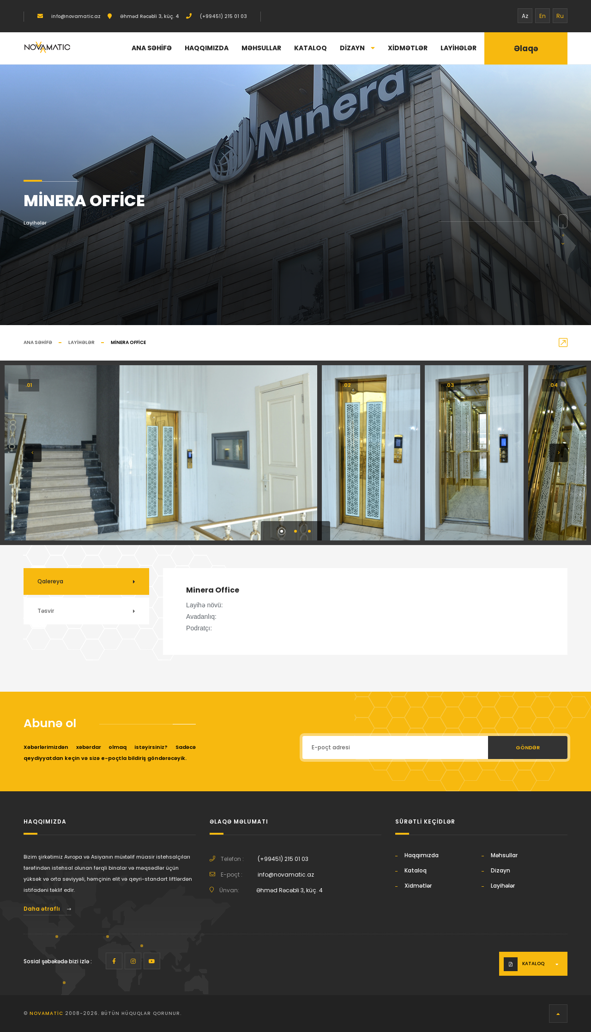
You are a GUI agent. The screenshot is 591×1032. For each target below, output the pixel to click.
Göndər (528, 747)
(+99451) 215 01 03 (223, 16)
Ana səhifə (152, 48)
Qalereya (50, 581)
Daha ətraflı (47, 909)
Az (525, 16)
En (542, 16)
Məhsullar (261, 48)
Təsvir (45, 611)
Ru (560, 16)
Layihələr (458, 48)
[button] (32, 453)
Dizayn (357, 48)
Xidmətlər (408, 48)
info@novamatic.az (75, 16)
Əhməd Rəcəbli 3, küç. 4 (149, 16)
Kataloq (310, 48)
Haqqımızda (207, 48)
